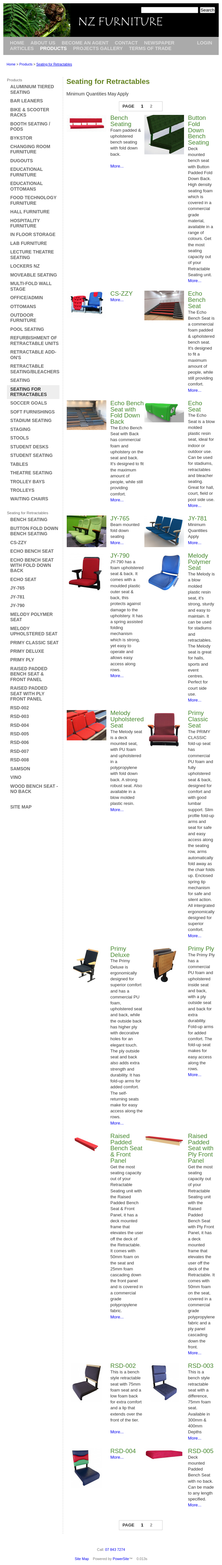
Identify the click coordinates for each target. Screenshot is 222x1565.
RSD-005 (19, 733)
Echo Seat (23, 579)
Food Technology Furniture (33, 200)
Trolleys (22, 490)
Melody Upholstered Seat (33, 631)
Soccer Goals (28, 403)
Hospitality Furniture (25, 223)
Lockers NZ (25, 266)
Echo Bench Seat (32, 551)
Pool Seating (27, 329)
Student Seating (31, 455)
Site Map (21, 807)
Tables (19, 464)
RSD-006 (19, 742)
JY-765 (17, 588)
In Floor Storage (33, 234)
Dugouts (21, 160)
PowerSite (121, 1559)
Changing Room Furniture (30, 149)
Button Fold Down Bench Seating (34, 531)
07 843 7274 (115, 1550)
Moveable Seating (33, 275)
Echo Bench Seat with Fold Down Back (32, 565)
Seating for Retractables (54, 64)
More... (117, 166)
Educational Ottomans (26, 186)
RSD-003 (19, 716)
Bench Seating (28, 519)
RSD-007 (19, 751)
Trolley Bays (27, 481)
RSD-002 (19, 707)
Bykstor (21, 138)
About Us (42, 42)
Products (53, 48)
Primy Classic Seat (34, 642)
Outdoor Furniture (23, 318)
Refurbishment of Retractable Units (34, 340)
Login (204, 42)
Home (17, 42)
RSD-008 (19, 759)
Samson (20, 768)
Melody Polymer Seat (199, 561)
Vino (15, 777)
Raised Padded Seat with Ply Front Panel (28, 694)
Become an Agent (85, 42)
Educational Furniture (26, 172)
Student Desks (29, 446)
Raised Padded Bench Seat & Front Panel (28, 674)
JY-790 (17, 605)
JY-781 (17, 597)
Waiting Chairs (29, 498)
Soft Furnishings (32, 412)
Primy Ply (22, 659)
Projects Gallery (98, 48)
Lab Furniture (28, 243)
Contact (126, 42)
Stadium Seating (31, 420)
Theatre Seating (31, 472)
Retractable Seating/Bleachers (34, 369)
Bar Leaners (26, 100)
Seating (20, 380)
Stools (19, 438)
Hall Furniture (30, 211)
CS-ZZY (18, 542)
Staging (20, 429)
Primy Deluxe (27, 651)
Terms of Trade (150, 48)
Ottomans (23, 306)
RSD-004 (19, 725)
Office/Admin (26, 297)
